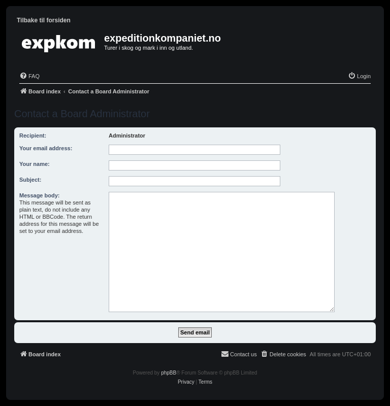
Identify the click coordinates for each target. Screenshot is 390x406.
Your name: (34, 164)
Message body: (39, 195)
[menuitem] (29, 76)
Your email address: (45, 148)
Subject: (30, 180)
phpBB (168, 373)
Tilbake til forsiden (44, 20)
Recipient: (32, 135)
